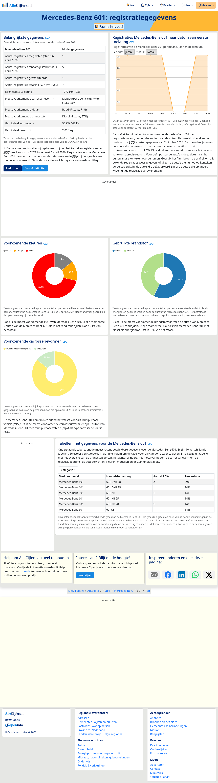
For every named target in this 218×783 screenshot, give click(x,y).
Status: (140, 52)
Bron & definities (35, 168)
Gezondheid (85, 749)
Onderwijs (84, 761)
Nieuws (154, 730)
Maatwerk (206, 5)
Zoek (131, 5)
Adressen (83, 718)
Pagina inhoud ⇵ (109, 26)
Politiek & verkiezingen (92, 765)
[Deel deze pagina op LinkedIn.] (182, 575)
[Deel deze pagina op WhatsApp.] (195, 575)
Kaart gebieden (159, 745)
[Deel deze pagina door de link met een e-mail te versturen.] (154, 575)
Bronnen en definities (163, 722)
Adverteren (157, 765)
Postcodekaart (159, 753)
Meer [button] (186, 5)
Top (147, 591)
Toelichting (12, 168)
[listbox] (129, 52)
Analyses (155, 718)
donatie (25, 571)
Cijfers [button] (147, 5)
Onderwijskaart (159, 749)
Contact (155, 769)
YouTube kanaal (160, 777)
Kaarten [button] (166, 5)
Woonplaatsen (101, 726)
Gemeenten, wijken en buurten (97, 722)
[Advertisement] (109, 209)
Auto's (81, 745)
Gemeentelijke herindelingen (168, 726)
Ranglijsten (157, 734)
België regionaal (113, 734)
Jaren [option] (128, 52)
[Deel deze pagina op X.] (209, 575)
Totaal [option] (151, 52)
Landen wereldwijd (89, 734)
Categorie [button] (67, 470)
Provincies (84, 730)
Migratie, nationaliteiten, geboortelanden (104, 757)
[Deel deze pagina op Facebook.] (168, 575)
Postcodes (84, 726)
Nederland (98, 730)
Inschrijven (85, 575)
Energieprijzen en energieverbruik (99, 753)
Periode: (118, 52)
